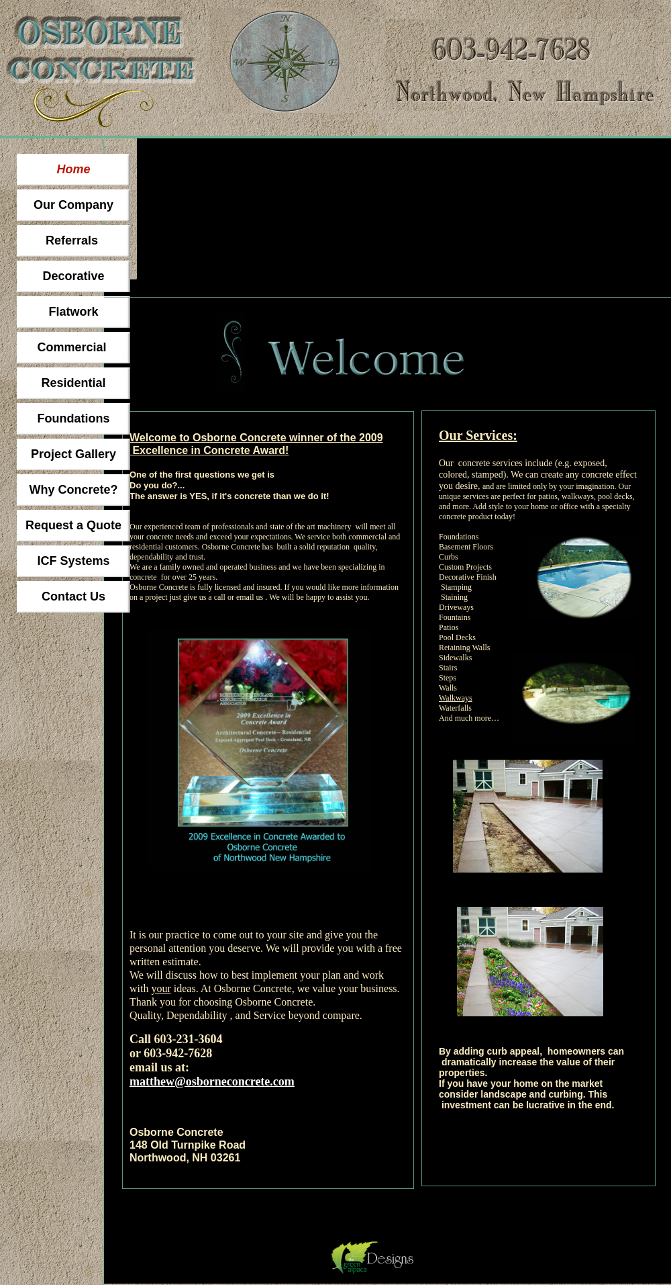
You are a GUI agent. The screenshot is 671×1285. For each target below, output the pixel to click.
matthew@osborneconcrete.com (212, 1081)
